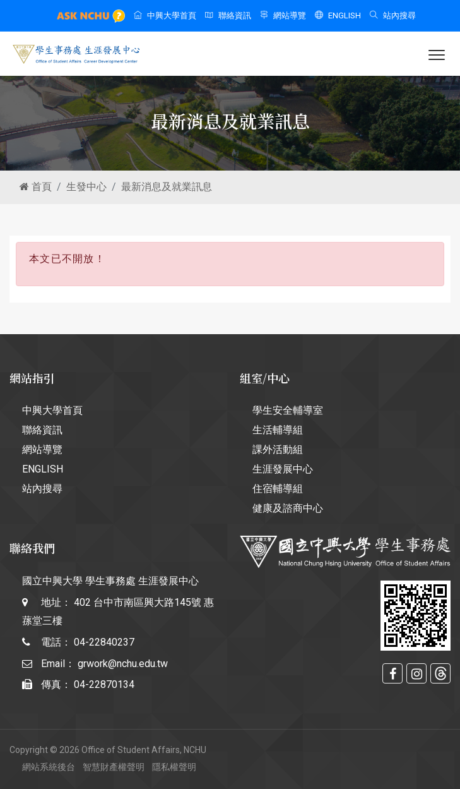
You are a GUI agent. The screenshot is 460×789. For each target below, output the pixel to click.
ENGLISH (338, 15)
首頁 (36, 187)
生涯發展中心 (282, 469)
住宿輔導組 (277, 489)
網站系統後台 (48, 767)
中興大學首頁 (165, 15)
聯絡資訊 (228, 15)
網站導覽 (283, 15)
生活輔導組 (277, 430)
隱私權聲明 (174, 767)
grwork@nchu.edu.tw (123, 664)
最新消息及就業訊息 (166, 187)
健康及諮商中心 (287, 508)
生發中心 (86, 187)
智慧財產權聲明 (113, 767)
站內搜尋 (393, 15)
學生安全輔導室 (287, 410)
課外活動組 (277, 449)
